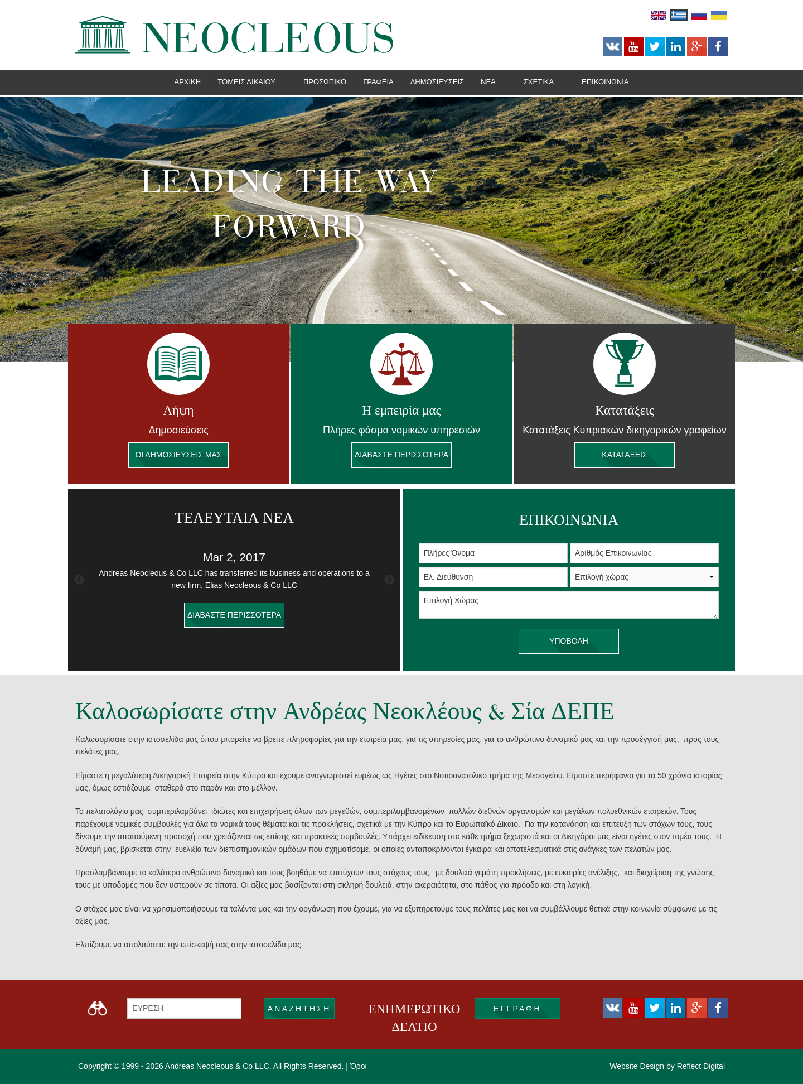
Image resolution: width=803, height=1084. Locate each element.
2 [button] (393, 311)
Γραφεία (378, 82)
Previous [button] (79, 580)
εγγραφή (517, 1008)
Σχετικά (539, 82)
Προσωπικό (324, 82)
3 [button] (409, 311)
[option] (401, 229)
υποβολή (569, 641)
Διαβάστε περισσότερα (401, 455)
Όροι (358, 1066)
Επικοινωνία (605, 82)
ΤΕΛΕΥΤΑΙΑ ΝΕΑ (234, 518)
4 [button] (426, 311)
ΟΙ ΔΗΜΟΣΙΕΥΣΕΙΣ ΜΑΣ (178, 455)
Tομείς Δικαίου (246, 82)
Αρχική (187, 82)
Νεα (488, 82)
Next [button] (389, 580)
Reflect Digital (701, 1066)
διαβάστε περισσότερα (234, 615)
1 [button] (376, 311)
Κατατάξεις (624, 455)
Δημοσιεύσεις (437, 82)
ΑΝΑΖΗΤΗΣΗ (299, 1008)
